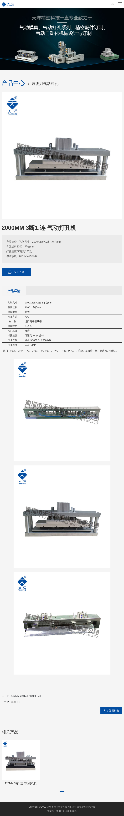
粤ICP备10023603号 (66, 811)
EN (112, 4)
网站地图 (90, 806)
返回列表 (114, 710)
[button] (62, 791)
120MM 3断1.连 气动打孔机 (26, 695)
